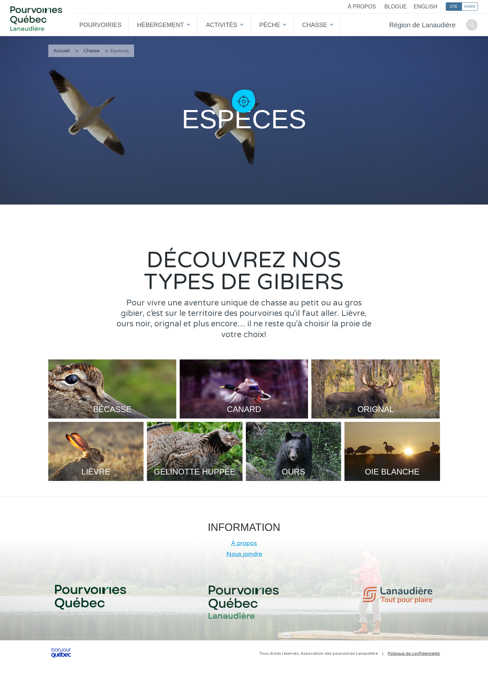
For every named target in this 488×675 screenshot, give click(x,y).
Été (453, 6)
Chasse (314, 25)
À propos (362, 6)
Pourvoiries (100, 25)
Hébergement (160, 25)
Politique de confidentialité (414, 653)
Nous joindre (244, 554)
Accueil (61, 51)
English (425, 6)
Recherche (472, 25)
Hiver (470, 6)
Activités (221, 25)
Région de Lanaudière (422, 25)
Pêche (269, 25)
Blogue (395, 6)
